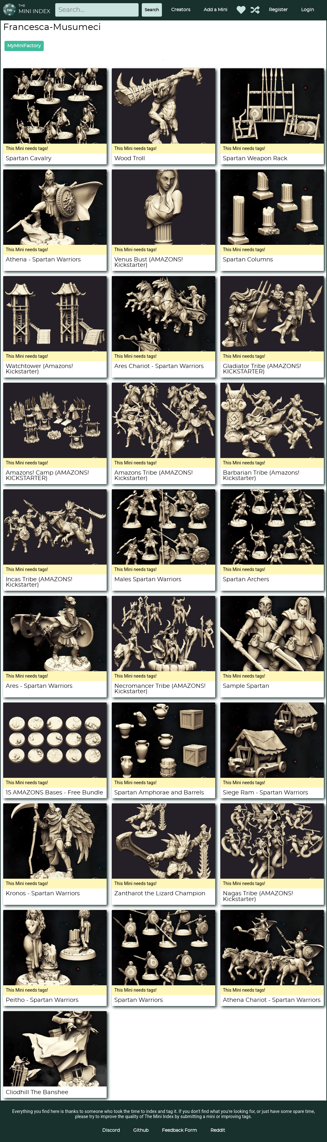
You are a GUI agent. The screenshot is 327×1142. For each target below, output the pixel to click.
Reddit (217, 1130)
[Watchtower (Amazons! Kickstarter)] (55, 349)
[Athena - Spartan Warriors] (55, 243)
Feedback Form (179, 1130)
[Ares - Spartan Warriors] (55, 669)
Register (278, 10)
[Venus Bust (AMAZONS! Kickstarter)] (163, 243)
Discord (111, 1130)
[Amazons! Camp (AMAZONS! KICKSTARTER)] (55, 456)
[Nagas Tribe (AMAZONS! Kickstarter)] (272, 877)
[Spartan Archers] (272, 563)
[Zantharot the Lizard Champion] (163, 877)
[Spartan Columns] (272, 243)
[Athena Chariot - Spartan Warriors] (272, 983)
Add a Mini (215, 10)
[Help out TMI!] (255, 9)
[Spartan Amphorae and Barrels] (163, 776)
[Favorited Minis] (241, 9)
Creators (180, 10)
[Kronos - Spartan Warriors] (55, 877)
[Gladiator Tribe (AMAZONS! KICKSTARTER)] (272, 349)
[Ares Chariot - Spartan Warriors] (163, 349)
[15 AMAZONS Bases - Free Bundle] (55, 776)
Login (307, 10)
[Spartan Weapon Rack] (272, 142)
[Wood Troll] (163, 142)
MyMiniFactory (24, 46)
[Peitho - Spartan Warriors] (55, 983)
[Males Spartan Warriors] (163, 563)
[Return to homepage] (11, 10)
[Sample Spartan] (272, 669)
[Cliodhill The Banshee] (55, 1084)
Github (140, 1130)
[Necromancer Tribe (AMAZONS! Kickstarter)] (163, 669)
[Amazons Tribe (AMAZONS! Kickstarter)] (163, 456)
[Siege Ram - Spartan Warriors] (272, 776)
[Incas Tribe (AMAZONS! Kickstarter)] (55, 563)
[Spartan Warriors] (163, 983)
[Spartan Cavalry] (55, 142)
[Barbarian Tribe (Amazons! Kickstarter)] (272, 456)
